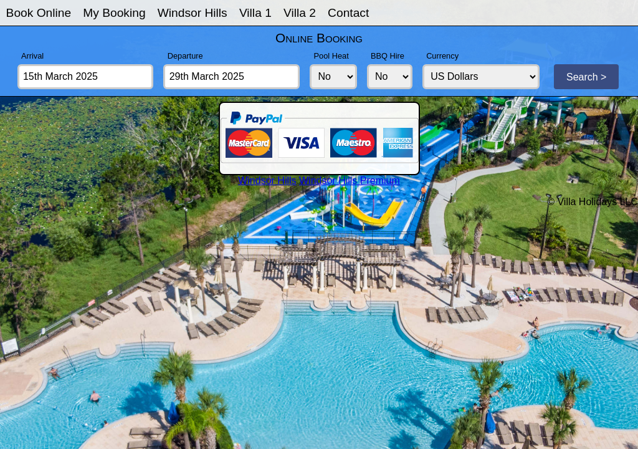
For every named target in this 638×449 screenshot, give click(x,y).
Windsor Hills (192, 12)
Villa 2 (299, 12)
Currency (442, 55)
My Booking (114, 12)
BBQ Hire (387, 55)
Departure (185, 55)
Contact (348, 12)
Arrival (32, 55)
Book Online (39, 12)
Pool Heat (331, 55)
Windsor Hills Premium (349, 180)
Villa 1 (255, 12)
